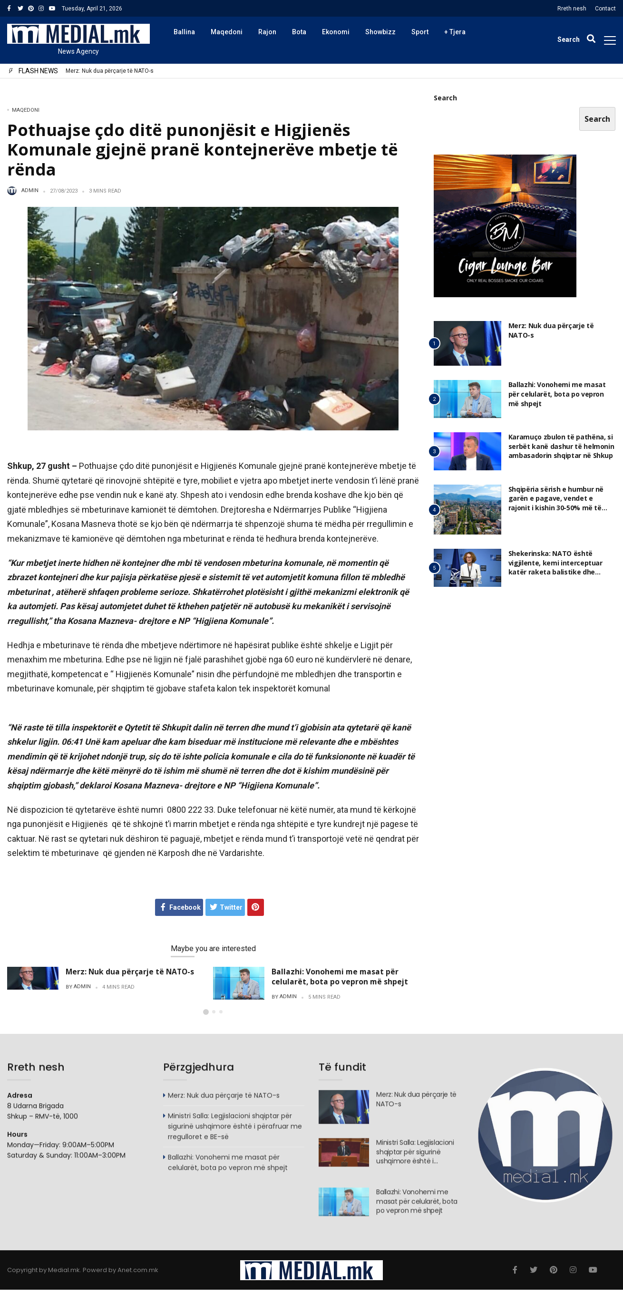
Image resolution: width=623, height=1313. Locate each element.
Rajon (267, 32)
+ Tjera (455, 32)
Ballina (184, 32)
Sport (419, 32)
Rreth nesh (571, 8)
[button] (206, 1022)
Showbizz (380, 32)
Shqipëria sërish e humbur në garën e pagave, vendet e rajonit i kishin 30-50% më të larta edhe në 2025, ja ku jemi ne (561, 503)
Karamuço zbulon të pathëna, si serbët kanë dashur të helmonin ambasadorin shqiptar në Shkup (561, 446)
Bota (299, 32)
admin (30, 191)
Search (445, 97)
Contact (605, 8)
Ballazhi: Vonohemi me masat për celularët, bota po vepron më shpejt (340, 976)
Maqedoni (227, 32)
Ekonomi (336, 32)
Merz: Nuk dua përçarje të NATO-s (110, 71)
